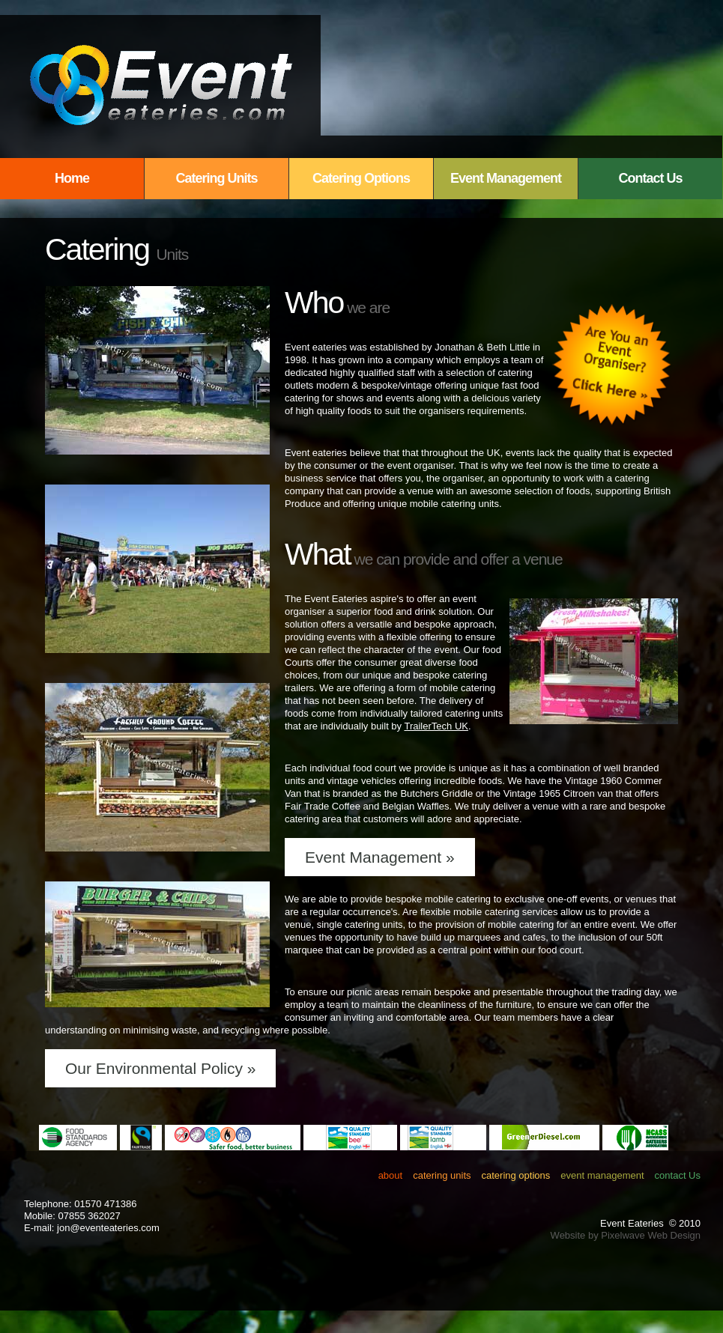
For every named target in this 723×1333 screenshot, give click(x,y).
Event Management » (380, 857)
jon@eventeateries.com (108, 1227)
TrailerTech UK (436, 726)
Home (72, 178)
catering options (516, 1175)
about (390, 1175)
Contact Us (650, 178)
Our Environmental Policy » (160, 1068)
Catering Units (216, 178)
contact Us (678, 1175)
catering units (442, 1175)
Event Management (505, 178)
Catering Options (361, 178)
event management (602, 1175)
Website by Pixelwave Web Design (626, 1235)
